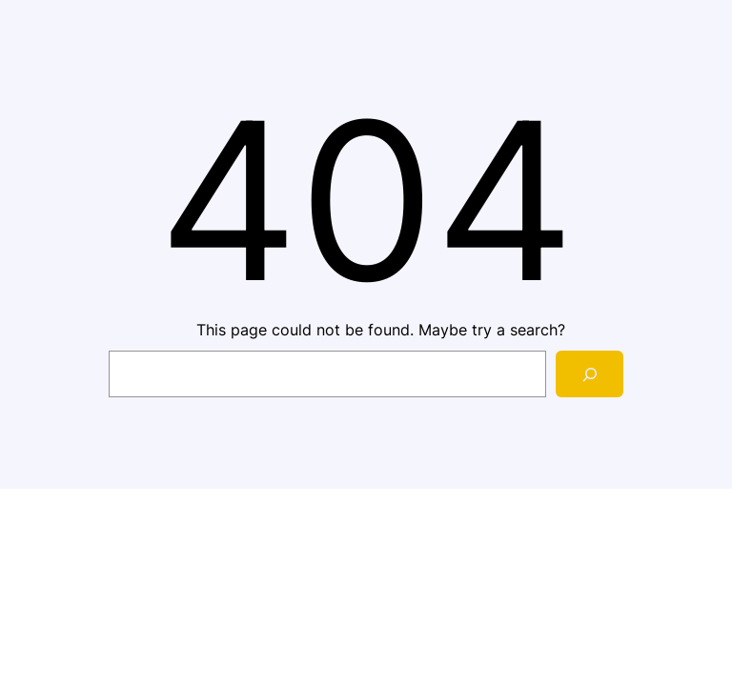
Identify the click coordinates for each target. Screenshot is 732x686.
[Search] (589, 374)
